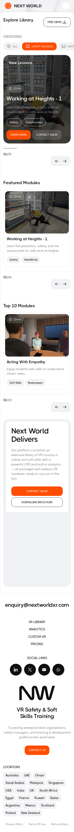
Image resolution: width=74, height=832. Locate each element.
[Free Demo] (57, 22)
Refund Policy (59, 824)
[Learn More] (19, 135)
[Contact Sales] (47, 135)
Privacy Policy (14, 824)
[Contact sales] (37, 491)
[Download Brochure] (37, 502)
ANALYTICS (37, 629)
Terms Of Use (37, 824)
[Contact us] (37, 750)
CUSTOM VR (37, 637)
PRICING (37, 644)
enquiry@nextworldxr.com (37, 605)
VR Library (37, 622)
